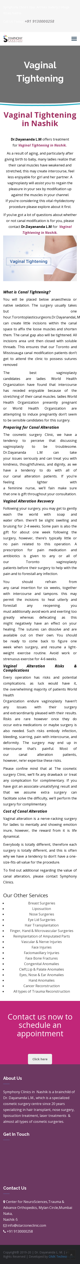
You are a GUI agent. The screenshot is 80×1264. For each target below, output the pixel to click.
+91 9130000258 (39, 21)
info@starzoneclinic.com (26, 1225)
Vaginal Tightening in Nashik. (42, 145)
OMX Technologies (62, 1256)
